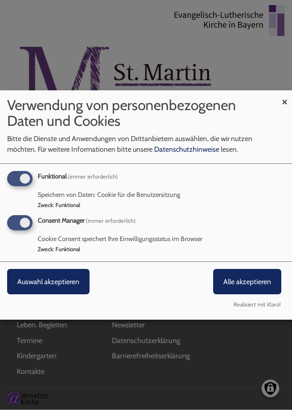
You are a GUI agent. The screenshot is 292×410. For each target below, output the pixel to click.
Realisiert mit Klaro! (257, 304)
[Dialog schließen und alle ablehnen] (284, 96)
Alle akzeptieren (247, 281)
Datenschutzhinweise (186, 149)
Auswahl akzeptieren (48, 281)
